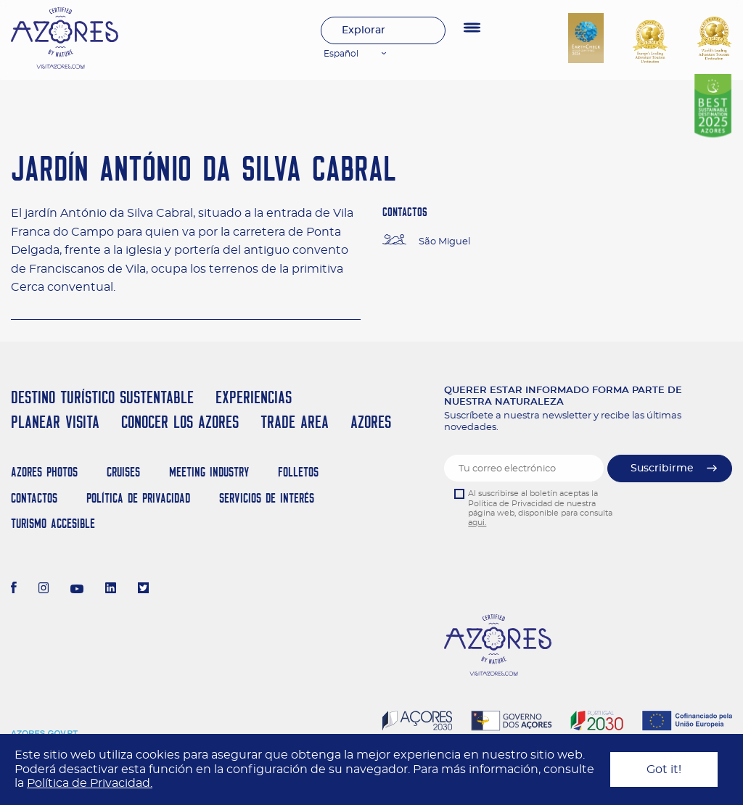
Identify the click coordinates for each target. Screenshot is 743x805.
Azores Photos (44, 472)
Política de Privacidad (138, 498)
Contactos (34, 498)
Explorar (363, 30)
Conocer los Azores (180, 422)
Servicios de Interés (266, 498)
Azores (370, 422)
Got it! (663, 769)
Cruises (123, 472)
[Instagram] (43, 589)
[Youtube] (76, 589)
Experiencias (253, 397)
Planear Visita (55, 422)
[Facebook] (14, 589)
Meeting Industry (209, 472)
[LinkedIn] (110, 589)
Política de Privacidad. (89, 783)
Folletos (298, 472)
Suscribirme (662, 468)
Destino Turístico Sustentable (102, 397)
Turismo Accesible (53, 523)
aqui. (477, 523)
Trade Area (294, 422)
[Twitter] (143, 589)
